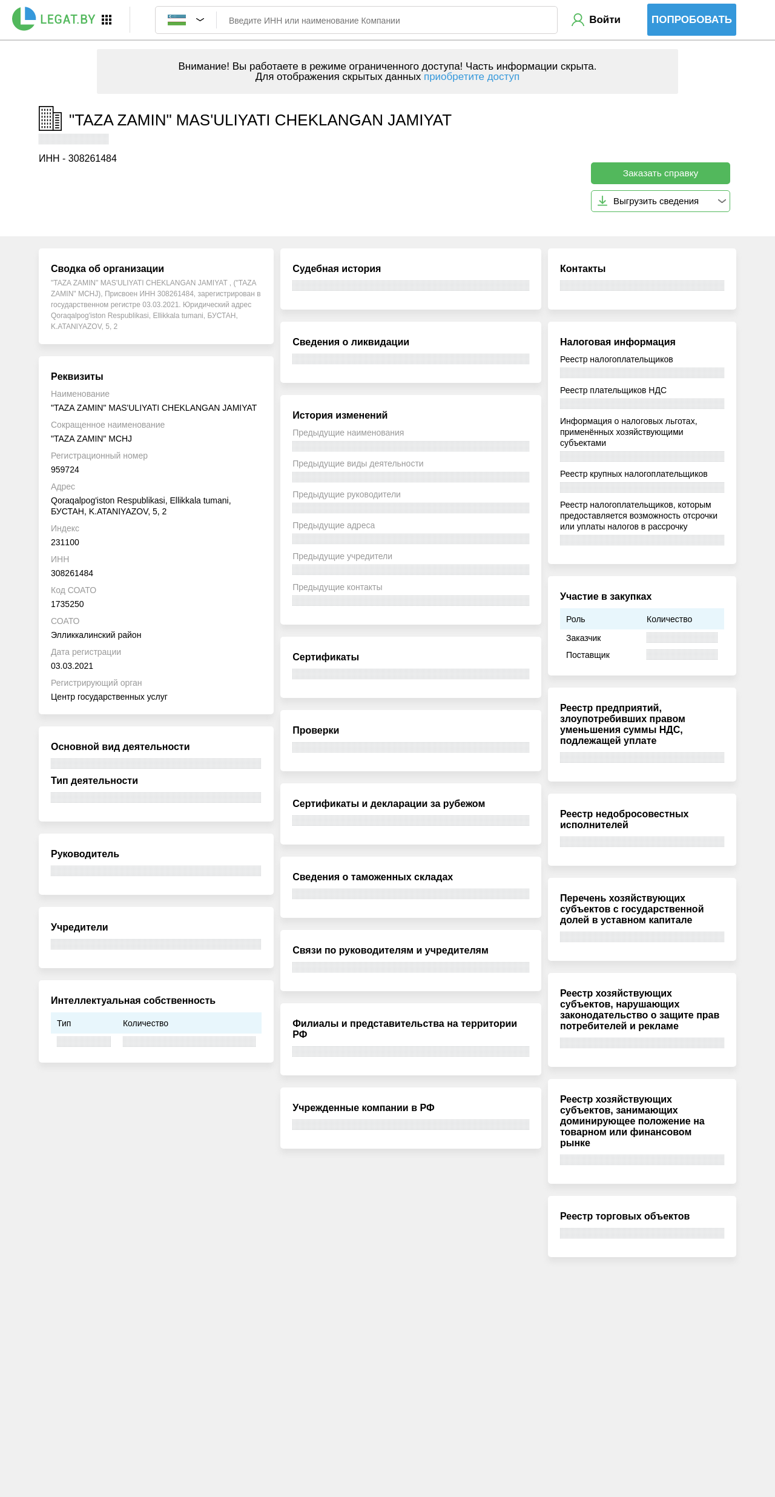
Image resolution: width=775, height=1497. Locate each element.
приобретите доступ (471, 76)
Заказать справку (661, 173)
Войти (605, 19)
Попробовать (691, 19)
